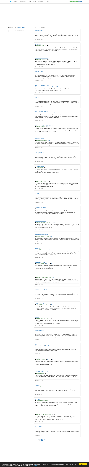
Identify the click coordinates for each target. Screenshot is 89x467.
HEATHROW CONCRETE (40, 221)
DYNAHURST (38, 385)
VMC (36, 344)
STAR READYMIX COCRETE (41, 111)
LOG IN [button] (79, 1)
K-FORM (37, 317)
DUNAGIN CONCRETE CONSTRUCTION (44, 125)
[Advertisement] (44, 14)
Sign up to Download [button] (19, 30)
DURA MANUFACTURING (41, 207)
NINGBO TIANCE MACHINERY (42, 371)
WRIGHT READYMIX (39, 303)
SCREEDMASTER (39, 71)
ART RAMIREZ (38, 426)
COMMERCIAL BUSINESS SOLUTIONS (44, 275)
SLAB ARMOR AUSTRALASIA (41, 58)
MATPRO (37, 193)
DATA (34, 1)
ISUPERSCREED (39, 30)
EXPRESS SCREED (39, 138)
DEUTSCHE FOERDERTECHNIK (42, 412)
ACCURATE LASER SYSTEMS (42, 85)
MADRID (37, 358)
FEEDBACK (41, 1)
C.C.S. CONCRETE (39, 330)
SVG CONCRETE (39, 180)
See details (34, 465)
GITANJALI (37, 399)
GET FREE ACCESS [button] (74, 1)
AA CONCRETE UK (39, 166)
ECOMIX (37, 97)
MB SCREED (38, 44)
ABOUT (29, 1)
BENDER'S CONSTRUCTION (41, 234)
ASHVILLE (37, 248)
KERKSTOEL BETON (39, 152)
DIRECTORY (23, 1)
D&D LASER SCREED (40, 262)
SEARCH (16, 1)
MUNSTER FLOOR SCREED (41, 289)
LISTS (48, 1)
